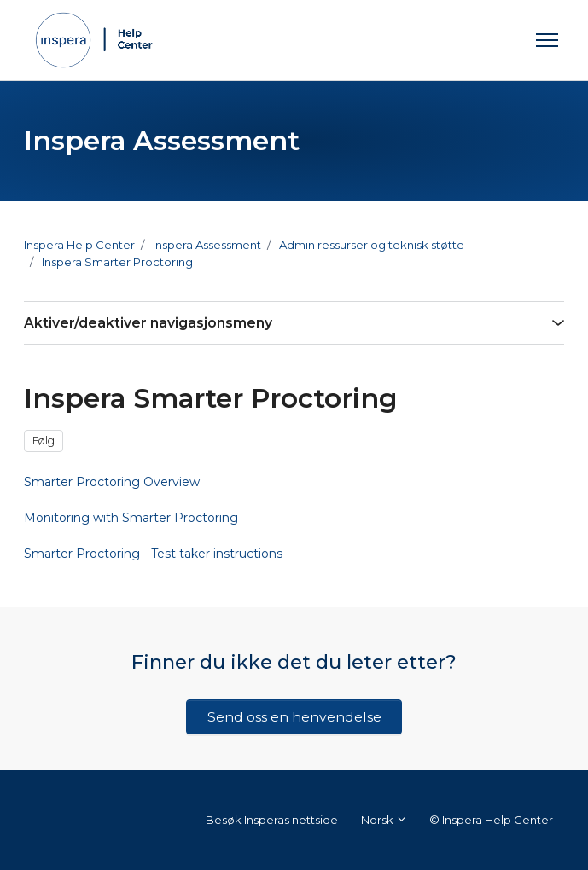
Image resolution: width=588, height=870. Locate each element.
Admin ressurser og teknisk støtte (371, 245)
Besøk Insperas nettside (272, 819)
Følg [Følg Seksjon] (43, 440)
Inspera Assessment (207, 245)
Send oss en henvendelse (294, 717)
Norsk (384, 819)
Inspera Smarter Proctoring (117, 262)
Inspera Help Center (79, 245)
